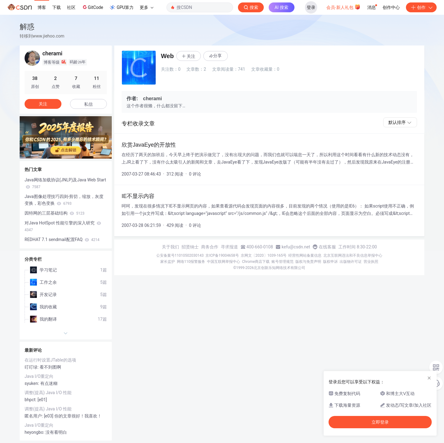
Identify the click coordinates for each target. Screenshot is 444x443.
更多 (146, 7)
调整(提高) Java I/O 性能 (48, 392)
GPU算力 (121, 7)
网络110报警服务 (191, 261)
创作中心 (391, 7)
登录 (311, 7)
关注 (43, 103)
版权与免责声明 (308, 261)
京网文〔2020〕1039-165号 (264, 255)
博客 (41, 7)
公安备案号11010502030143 (180, 255)
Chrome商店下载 (256, 261)
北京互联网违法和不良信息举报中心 (352, 255)
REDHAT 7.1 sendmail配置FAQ (62, 239)
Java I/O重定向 (39, 376)
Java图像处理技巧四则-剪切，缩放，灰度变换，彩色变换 (64, 200)
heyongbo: (35, 432)
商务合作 (209, 246)
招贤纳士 (190, 246)
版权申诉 (330, 261)
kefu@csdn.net (296, 246)
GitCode (92, 7)
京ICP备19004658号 (222, 255)
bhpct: (31, 399)
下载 (56, 7)
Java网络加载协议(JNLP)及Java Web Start (65, 183)
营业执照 (371, 261)
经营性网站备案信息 (304, 255)
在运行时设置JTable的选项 (50, 360)
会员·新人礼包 (343, 7)
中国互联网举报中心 (223, 261)
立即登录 (380, 422)
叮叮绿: (32, 367)
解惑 (27, 26)
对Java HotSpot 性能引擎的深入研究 (63, 226)
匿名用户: (34, 415)
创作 (421, 7)
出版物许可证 (351, 261)
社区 (71, 7)
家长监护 (167, 261)
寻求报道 (229, 246)
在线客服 (327, 246)
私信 (88, 104)
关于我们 (170, 246)
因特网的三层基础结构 (54, 213)
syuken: (32, 383)
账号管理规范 (282, 261)
